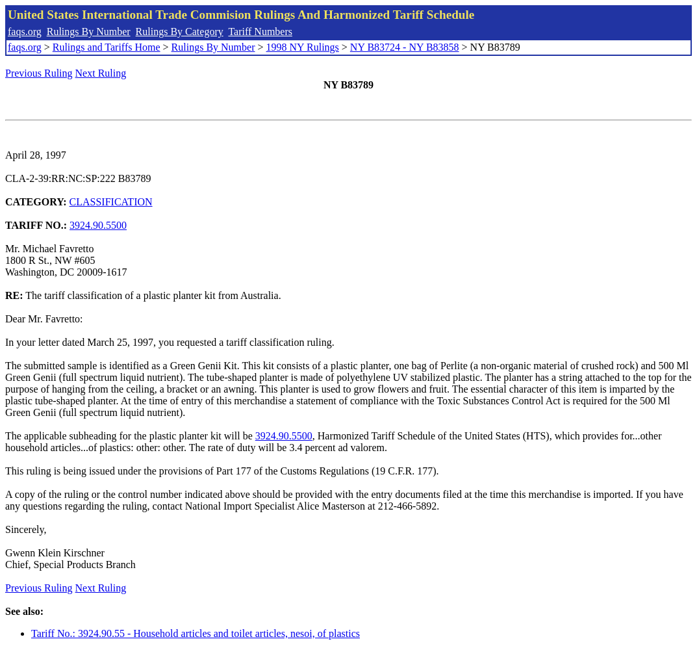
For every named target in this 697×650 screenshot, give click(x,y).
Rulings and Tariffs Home (106, 47)
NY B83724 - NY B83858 (404, 47)
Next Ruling (101, 73)
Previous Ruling (39, 73)
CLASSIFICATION (111, 201)
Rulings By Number (89, 31)
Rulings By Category (179, 31)
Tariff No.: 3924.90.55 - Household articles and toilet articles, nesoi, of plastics (195, 633)
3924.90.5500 (98, 225)
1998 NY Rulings (302, 47)
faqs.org (25, 31)
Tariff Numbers (260, 31)
